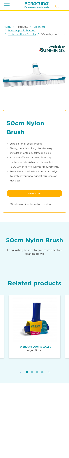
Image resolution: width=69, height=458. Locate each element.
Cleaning (39, 26)
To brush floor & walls (22, 34)
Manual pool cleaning (22, 30)
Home (7, 26)
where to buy (35, 193)
